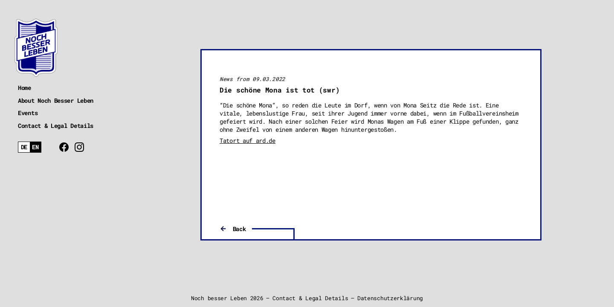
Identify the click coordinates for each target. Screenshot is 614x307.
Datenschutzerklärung (390, 298)
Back (239, 229)
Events (28, 113)
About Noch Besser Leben (55, 100)
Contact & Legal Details (55, 126)
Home (24, 88)
